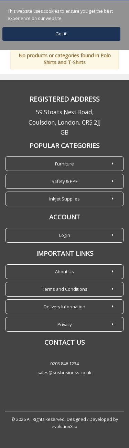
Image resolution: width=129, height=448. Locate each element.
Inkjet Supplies (64, 199)
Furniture (64, 164)
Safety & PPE (65, 181)
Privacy (64, 324)
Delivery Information (64, 306)
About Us (64, 271)
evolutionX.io (64, 426)
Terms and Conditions (64, 289)
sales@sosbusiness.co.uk (64, 372)
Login (64, 235)
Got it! (61, 34)
